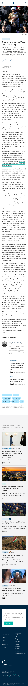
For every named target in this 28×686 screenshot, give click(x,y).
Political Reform (7, 394)
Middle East (15, 401)
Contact (17, 644)
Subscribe (8, 623)
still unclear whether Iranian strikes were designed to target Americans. (13, 163)
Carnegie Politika (15, 448)
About (4, 640)
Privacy (16, 650)
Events (17, 636)
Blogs (16, 639)
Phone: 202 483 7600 (6, 672)
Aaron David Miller (7, 66)
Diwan (12, 552)
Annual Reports (18, 646)
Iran (22, 401)
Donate (4, 647)
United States (6, 401)
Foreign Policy (6, 398)
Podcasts (17, 641)
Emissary (13, 585)
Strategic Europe (15, 518)
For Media (17, 651)
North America (16, 398)
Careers (17, 648)
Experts (5, 644)
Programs (18, 634)
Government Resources (20, 653)
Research (5, 634)
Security (16, 394)
